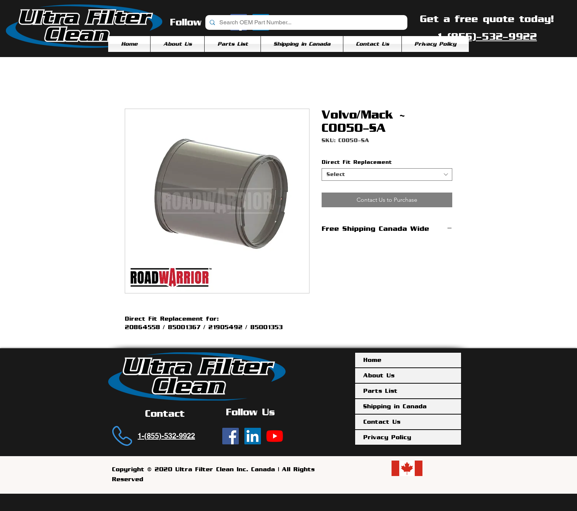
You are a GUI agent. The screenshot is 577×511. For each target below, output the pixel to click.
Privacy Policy (387, 437)
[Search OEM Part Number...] (305, 22)
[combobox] (387, 174)
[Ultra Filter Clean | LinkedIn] (252, 436)
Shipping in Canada (394, 406)
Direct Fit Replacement (357, 162)
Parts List (380, 391)
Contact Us (381, 422)
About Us (378, 375)
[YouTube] (274, 436)
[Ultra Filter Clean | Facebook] (230, 436)
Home (372, 360)
